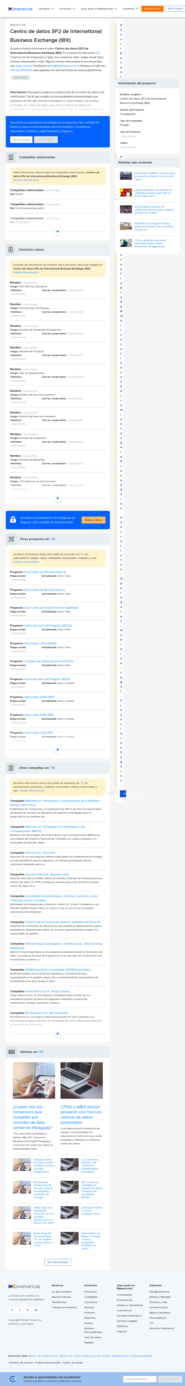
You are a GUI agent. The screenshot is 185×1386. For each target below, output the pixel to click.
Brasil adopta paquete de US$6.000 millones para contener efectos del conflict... (154, 210)
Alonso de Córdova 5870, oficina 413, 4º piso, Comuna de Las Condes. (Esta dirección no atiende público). (90, 1356)
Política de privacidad (48, 1362)
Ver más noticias (58, 1262)
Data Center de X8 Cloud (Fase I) (44, 589)
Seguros (122, 1331)
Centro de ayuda (73, 1362)
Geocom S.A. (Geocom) (40, 852)
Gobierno (122, 1326)
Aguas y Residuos (159, 1312)
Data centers (24, 65)
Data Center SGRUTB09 (39, 697)
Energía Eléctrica (159, 1292)
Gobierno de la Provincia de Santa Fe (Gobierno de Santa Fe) (62, 922)
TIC (98, 52)
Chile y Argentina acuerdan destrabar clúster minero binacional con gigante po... (150, 243)
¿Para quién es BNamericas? (97, 9)
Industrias (129, 9)
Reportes (90, 1318)
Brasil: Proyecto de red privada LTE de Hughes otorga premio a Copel (43, 1239)
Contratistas (124, 1295)
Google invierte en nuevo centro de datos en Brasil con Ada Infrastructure (44, 1165)
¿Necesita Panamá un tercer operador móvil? (92, 1210)
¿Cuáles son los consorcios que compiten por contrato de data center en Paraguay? (32, 1117)
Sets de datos (92, 1337)
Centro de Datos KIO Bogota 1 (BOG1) (47, 679)
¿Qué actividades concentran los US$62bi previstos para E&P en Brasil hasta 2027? (154, 193)
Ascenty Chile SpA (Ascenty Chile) (47, 874)
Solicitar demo (152, 8)
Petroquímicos (157, 1318)
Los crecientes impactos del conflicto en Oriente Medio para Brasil (90, 1165)
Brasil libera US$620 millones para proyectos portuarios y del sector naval (155, 176)
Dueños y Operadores (130, 1305)
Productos (66, 9)
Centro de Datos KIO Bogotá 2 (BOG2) (48, 625)
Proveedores (124, 1300)
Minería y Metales (160, 1297)
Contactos (90, 1302)
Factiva (88, 1323)
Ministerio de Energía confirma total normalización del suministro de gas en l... (154, 226)
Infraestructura (158, 1307)
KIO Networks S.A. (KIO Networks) (46, 1013)
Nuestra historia (61, 1297)
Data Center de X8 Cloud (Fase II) (44, 572)
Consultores (124, 1310)
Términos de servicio (21, 1362)
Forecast (89, 1312)
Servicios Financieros (129, 1316)
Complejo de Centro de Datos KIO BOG (48, 661)
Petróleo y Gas (158, 1302)
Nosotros (45, 9)
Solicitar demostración (26, 180)
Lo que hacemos (61, 1292)
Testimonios (59, 1302)
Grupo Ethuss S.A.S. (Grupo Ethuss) (47, 991)
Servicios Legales (127, 1321)
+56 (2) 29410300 (21, 70)
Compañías (90, 1297)
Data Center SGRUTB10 (38, 714)
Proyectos (90, 1292)
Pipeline (89, 1342)
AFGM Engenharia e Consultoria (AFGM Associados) (57, 969)
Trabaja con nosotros (64, 1307)
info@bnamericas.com (63, 65)
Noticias (89, 1307)
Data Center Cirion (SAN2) (40, 643)
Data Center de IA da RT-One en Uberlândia (51, 607)
